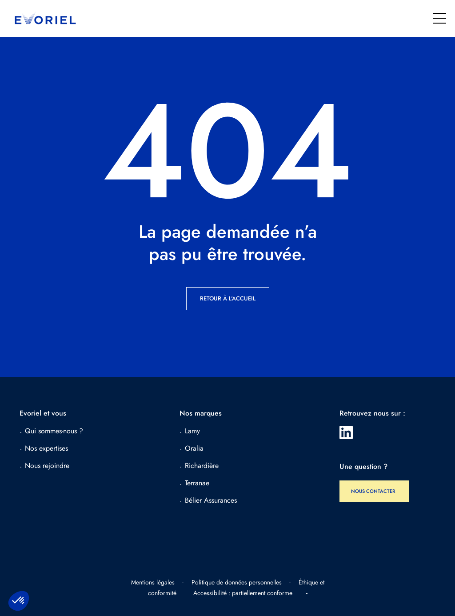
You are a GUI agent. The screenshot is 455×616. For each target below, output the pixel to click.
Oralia (194, 448)
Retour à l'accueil (227, 298)
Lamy (192, 431)
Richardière (202, 465)
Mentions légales (153, 582)
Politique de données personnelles (237, 582)
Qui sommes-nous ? (54, 431)
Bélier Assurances (211, 500)
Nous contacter (373, 491)
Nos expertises (46, 448)
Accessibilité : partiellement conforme (242, 592)
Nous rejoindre (47, 465)
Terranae (197, 483)
